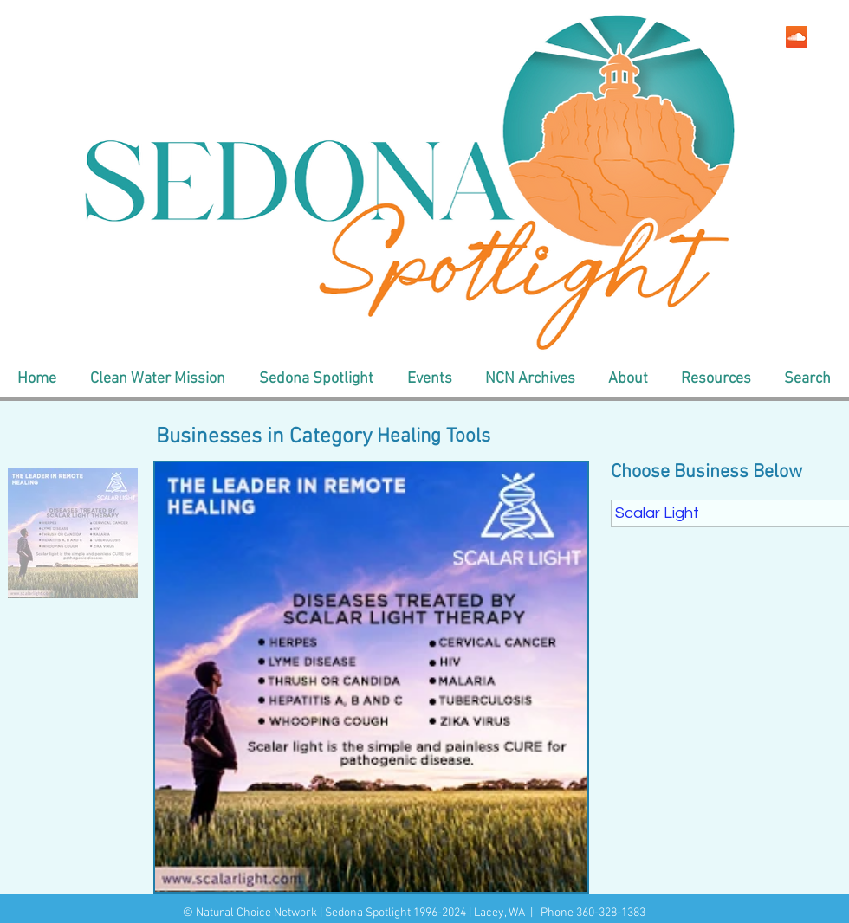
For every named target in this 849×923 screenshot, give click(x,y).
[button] (157, 379)
